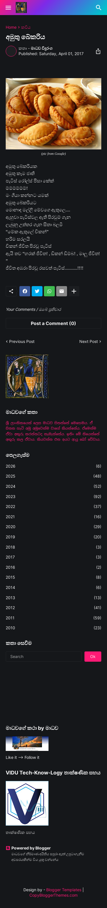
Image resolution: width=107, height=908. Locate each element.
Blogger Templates (63, 889)
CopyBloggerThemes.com (53, 895)
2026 (53, 466)
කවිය (26, 27)
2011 (53, 618)
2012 (53, 608)
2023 (53, 496)
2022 (53, 506)
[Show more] (73, 291)
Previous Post (22, 341)
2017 (53, 557)
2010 (53, 628)
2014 (53, 587)
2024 (53, 486)
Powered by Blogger (28, 847)
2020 (53, 527)
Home (11, 27)
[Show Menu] (8, 8)
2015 (53, 577)
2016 (53, 567)
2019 (53, 537)
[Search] (99, 8)
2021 (53, 517)
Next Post (88, 341)
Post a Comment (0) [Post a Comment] (53, 323)
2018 (53, 547)
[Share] (96, 51)
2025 (53, 476)
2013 (53, 598)
